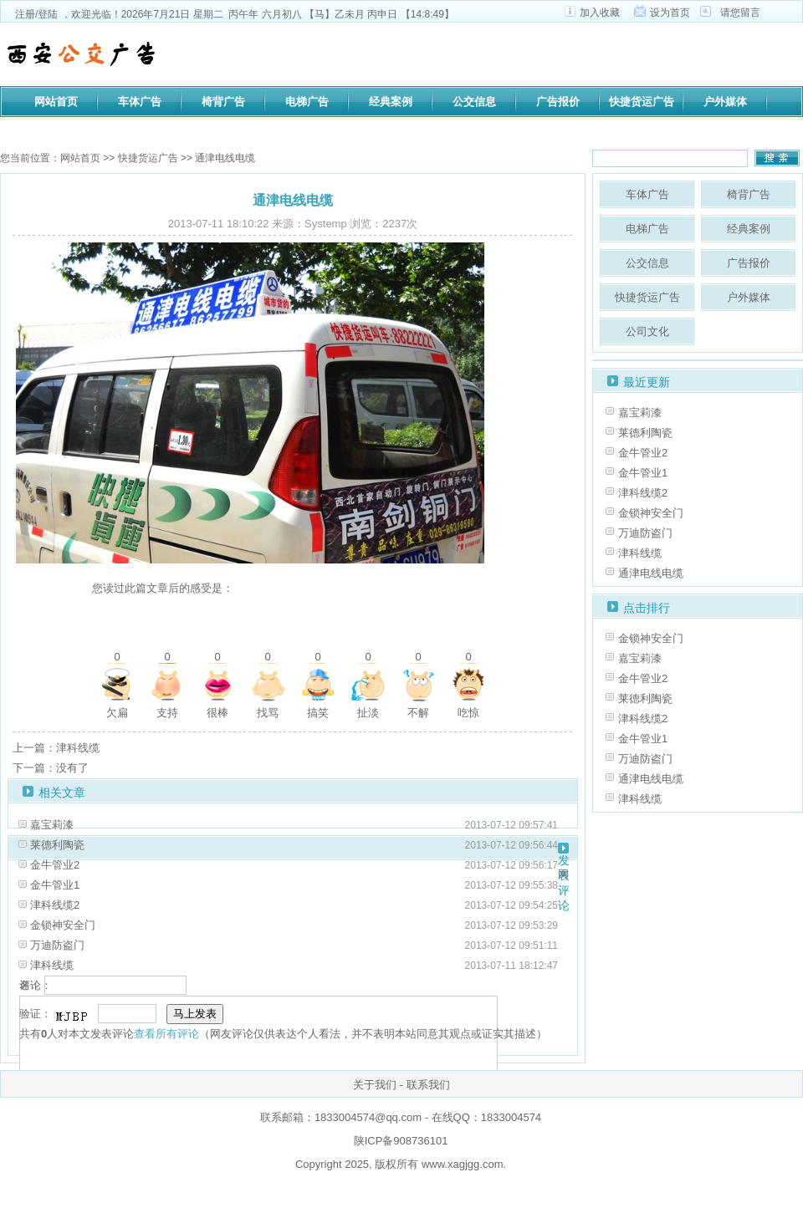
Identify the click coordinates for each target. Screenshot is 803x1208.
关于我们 (374, 1084)
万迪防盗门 (57, 945)
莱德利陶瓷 (57, 844)
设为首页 (670, 12)
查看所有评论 (166, 1033)
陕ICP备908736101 (401, 1140)
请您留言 (740, 12)
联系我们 (428, 1084)
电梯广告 (307, 101)
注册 (25, 14)
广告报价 (558, 101)
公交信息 (474, 101)
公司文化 (56, 129)
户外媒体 (725, 101)
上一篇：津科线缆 (56, 748)
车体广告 (139, 101)
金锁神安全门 (62, 925)
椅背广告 (223, 101)
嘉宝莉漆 (52, 824)
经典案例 (390, 101)
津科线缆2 (54, 905)
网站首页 (56, 101)
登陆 (48, 14)
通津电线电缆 (650, 573)
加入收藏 (600, 12)
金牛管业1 (54, 885)
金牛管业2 (54, 865)
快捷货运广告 (641, 101)
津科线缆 (52, 965)
